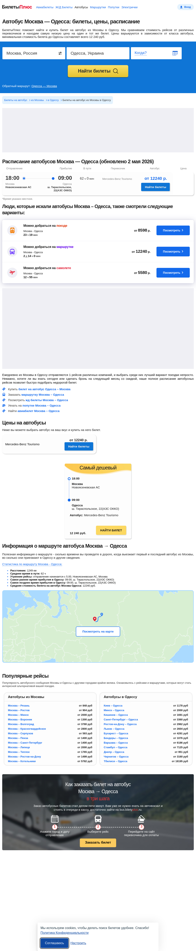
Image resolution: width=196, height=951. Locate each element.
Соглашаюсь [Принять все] (54, 943)
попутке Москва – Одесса (42, 405)
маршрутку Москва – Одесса (42, 394)
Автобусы (81, 7)
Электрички (129, 7)
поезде (61, 225)
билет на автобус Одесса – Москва (45, 389)
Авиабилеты (44, 7)
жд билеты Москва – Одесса (47, 400)
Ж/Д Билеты (64, 7)
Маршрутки (98, 7)
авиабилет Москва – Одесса (38, 411)
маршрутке (64, 247)
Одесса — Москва (44, 86)
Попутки (113, 7)
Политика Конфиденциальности (65, 932)
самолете (63, 268)
